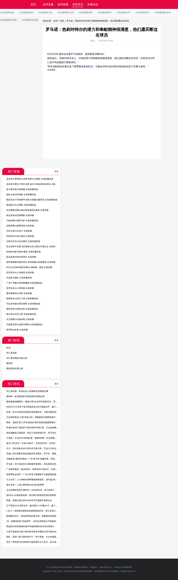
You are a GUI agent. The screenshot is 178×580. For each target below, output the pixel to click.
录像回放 (92, 4)
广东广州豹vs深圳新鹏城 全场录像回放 (24, 283)
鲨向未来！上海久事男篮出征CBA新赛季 (25, 485)
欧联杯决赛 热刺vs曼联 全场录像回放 (23, 251)
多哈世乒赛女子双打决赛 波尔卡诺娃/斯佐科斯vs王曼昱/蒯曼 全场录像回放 (40, 184)
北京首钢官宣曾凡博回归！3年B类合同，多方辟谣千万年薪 (33, 490)
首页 (33, 4)
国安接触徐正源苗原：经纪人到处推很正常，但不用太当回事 (34, 433)
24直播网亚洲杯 (8, 20)
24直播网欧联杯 (162, 12)
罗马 (73, 54)
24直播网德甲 (85, 12)
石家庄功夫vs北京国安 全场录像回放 (23, 241)
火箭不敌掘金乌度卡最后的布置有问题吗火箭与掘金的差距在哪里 (36, 531)
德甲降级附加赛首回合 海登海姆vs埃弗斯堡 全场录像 (30, 262)
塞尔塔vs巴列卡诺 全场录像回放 (21, 314)
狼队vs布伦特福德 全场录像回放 (21, 194)
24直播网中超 (45, 12)
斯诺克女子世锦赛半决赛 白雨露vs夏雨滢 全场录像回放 (31, 199)
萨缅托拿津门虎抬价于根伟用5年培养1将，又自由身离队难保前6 (36, 427)
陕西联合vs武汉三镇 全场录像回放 (22, 298)
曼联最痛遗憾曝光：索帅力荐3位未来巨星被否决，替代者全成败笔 (37, 401)
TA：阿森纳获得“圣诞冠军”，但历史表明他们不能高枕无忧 (33, 521)
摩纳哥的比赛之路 (14, 368)
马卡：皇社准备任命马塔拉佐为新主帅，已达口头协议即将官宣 (35, 448)
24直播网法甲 (123, 12)
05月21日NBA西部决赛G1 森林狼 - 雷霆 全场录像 (29, 267)
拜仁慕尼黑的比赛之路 (16, 358)
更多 (56, 171)
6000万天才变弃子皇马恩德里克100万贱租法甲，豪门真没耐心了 (36, 407)
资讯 (62, 21)
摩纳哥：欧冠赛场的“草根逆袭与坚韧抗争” (25, 396)
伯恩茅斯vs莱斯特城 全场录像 (20, 225)
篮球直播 (63, 4)
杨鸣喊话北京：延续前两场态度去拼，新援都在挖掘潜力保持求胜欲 (37, 516)
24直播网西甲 (104, 12)
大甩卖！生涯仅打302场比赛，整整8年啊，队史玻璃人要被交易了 (36, 438)
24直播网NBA (26, 12)
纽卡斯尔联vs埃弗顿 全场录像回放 (22, 189)
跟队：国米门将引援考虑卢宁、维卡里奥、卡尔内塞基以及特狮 (35, 537)
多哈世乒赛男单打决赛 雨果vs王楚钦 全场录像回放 (29, 179)
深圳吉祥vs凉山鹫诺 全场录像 (20, 236)
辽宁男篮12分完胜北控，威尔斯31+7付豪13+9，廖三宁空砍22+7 (36, 505)
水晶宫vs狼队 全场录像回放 (19, 277)
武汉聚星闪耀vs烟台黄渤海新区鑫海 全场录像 (27, 210)
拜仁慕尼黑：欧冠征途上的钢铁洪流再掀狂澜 (27, 391)
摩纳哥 (9, 363)
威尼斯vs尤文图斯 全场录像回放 (21, 205)
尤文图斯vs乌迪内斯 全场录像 (20, 319)
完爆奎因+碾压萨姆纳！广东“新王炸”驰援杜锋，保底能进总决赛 (35, 459)
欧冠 (90, 66)
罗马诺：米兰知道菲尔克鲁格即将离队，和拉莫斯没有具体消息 (35, 464)
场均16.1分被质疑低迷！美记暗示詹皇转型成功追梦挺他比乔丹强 (36, 495)
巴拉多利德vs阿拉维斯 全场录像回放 (23, 303)
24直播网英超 (7, 12)
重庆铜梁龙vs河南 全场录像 (19, 293)
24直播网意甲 (142, 12)
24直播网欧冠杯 (65, 12)
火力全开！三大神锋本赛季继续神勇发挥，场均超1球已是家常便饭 (37, 479)
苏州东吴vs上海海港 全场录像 (20, 272)
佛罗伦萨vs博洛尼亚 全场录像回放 (22, 309)
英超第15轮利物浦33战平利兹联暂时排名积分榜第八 (30, 526)
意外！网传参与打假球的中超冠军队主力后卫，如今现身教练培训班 (37, 542)
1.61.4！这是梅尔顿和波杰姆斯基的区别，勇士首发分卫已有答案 (36, 511)
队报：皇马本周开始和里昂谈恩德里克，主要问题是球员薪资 (34, 412)
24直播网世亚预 (29, 20)
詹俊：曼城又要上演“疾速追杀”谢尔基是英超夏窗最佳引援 (33, 422)
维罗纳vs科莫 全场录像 (17, 329)
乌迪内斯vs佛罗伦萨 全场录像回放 (22, 220)
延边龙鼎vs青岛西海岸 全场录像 (21, 257)
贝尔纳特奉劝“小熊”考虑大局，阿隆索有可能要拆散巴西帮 (33, 417)
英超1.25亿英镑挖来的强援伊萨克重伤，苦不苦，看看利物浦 (34, 453)
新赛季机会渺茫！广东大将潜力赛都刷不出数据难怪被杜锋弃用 (35, 474)
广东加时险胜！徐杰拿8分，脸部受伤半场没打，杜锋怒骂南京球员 (37, 469)
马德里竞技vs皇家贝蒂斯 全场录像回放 (24, 324)
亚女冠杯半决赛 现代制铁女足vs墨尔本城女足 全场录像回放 (34, 246)
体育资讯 (77, 4)
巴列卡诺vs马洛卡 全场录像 (19, 231)
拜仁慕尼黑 (11, 353)
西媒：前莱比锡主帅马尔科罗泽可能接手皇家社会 (29, 500)
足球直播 (48, 4)
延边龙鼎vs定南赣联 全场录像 (20, 215)
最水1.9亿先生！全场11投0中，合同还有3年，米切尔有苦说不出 (36, 443)
